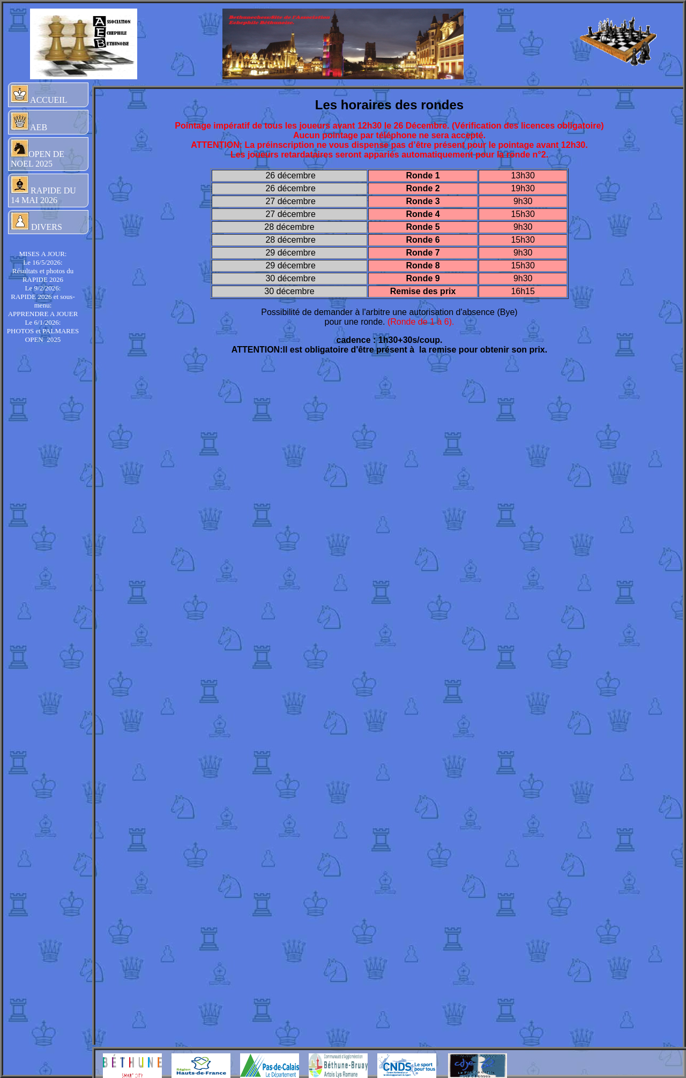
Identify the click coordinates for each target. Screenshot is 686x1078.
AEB (29, 122)
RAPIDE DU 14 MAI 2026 (43, 190)
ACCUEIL (39, 94)
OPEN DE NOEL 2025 (37, 153)
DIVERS (36, 221)
